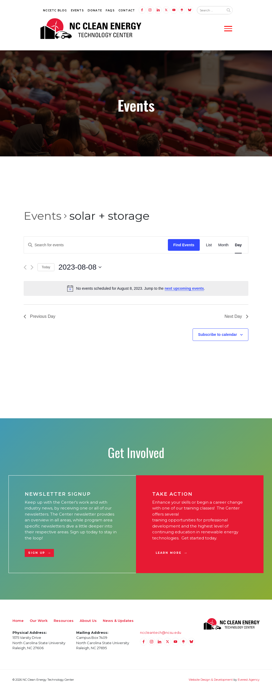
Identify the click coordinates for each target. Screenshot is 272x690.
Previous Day (39, 316)
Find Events (183, 245)
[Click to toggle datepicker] (79, 267)
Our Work (39, 620)
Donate (95, 10)
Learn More (168, 553)
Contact (126, 10)
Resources (64, 620)
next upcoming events (184, 288)
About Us (88, 620)
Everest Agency (249, 680)
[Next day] (32, 267)
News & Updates (118, 620)
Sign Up (36, 553)
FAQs (110, 10)
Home (18, 620)
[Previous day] (25, 267)
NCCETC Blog (55, 10)
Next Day (236, 316)
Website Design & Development (211, 680)
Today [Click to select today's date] (46, 267)
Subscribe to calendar (217, 334)
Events (77, 10)
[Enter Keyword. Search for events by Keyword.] (96, 245)
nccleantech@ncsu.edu (160, 632)
